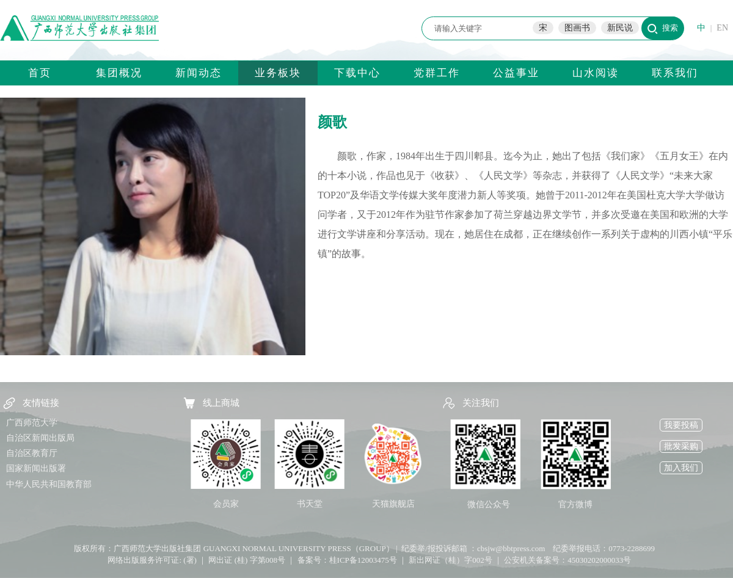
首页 (39, 73)
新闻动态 (198, 73)
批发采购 (681, 446)
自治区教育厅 (31, 453)
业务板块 (278, 73)
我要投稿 (681, 425)
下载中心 (357, 73)
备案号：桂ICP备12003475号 (347, 560)
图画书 (577, 27)
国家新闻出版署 (36, 468)
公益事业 (516, 73)
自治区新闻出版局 (40, 438)
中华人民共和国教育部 (49, 484)
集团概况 (119, 73)
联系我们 (675, 73)
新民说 (620, 27)
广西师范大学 (31, 422)
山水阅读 (595, 73)
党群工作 (437, 73)
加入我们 (681, 467)
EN (722, 27)
